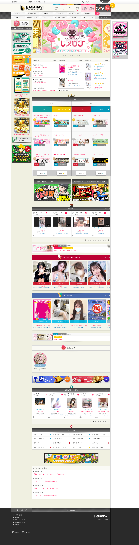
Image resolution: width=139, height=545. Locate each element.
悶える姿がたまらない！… (101, 228)
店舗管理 (16, 532)
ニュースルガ (96, 115)
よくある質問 (18, 515)
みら (62, 228)
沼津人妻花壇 (42, 233)
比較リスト (90, 2)
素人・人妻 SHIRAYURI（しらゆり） (66, 250)
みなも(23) (42, 286)
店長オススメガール (32, 17)
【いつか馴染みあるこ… (56, 409)
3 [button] (67, 55)
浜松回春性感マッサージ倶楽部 (56, 414)
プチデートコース (99, 85)
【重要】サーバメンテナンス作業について (46, 488)
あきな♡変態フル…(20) (103, 411)
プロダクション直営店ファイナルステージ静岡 (42, 155)
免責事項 (17, 517)
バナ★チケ (18, 17)
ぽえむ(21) (60, 286)
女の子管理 (27, 532)
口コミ (46, 17)
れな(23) (81, 230)
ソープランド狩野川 (98, 135)
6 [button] (74, 55)
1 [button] (63, 55)
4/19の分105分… (103, 409)
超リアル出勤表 (32, 13)
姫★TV (46, 13)
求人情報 (74, 17)
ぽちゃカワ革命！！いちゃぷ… (87, 414)
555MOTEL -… (40, 409)
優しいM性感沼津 (38, 75)
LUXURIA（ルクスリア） (80, 135)
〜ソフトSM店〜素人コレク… (102, 414)
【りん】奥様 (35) (98, 68)
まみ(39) (101, 230)
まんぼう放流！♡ (87, 409)
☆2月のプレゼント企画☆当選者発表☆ (45, 495)
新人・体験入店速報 (60, 17)
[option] (72, 36)
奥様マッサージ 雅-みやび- (74, 85)
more (107, 257)
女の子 (97, 17)
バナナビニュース (88, 17)
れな (81, 228)
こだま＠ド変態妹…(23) (87, 411)
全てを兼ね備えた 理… (42, 228)
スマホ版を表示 (23, 510)
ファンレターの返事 (74, 13)
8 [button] (79, 55)
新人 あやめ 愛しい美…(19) (79, 325)
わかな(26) (78, 286)
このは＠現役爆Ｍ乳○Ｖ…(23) (42, 325)
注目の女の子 (88, 13)
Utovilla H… (72, 409)
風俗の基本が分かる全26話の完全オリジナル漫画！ (90, 182)
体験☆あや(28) (97, 325)
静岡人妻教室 (97, 69)
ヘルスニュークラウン (99, 154)
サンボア (56, 115)
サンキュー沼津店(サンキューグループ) (42, 136)
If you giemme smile (99, 66)
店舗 (97, 13)
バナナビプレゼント (107, 8)
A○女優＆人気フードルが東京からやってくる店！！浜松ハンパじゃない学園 (97, 287)
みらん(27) (56, 411)
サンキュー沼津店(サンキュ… (40, 414)
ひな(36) (70, 80)
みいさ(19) (97, 286)
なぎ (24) (96, 77)
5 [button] (72, 55)
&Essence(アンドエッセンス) (60, 287)
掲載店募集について (20, 522)
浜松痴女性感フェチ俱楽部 (40, 67)
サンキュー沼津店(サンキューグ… (61, 233)
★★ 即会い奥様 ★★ (59, 154)
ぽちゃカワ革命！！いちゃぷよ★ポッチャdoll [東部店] (42, 116)
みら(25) (62, 230)
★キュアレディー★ (78, 327)
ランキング (18, 13)
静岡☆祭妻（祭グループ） (97, 327)
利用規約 (17, 524)
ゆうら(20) (40, 411)
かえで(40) (42, 230)
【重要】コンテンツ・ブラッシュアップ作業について (49, 474)
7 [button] (77, 55)
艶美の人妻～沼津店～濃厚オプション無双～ (45, 90)
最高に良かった (98, 75)
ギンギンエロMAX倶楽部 (78, 287)
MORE (55, 60)
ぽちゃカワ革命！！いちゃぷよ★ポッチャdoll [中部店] (42, 327)
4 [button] (70, 55)
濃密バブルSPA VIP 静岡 (39, 83)
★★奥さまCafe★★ (59, 135)
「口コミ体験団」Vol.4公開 (44, 182)
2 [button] (65, 55)
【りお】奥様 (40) (98, 87)
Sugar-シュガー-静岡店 (79, 154)
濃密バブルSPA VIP (78, 115)
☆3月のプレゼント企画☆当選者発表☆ (45, 481)
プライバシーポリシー (20, 520)
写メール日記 (59, 13)
